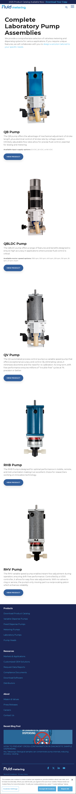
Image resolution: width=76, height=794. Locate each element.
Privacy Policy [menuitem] (23, 774)
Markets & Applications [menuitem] (14, 656)
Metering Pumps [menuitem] (12, 629)
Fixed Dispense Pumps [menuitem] (14, 624)
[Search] (66, 7)
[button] (72, 6)
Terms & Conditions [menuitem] (10, 774)
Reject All (65, 789)
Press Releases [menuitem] (11, 705)
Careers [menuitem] (7, 710)
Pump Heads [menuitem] (10, 640)
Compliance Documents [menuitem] (15, 672)
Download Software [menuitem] (13, 678)
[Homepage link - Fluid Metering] (14, 770)
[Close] (72, 779)
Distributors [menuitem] (9, 683)
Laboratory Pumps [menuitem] (12, 635)
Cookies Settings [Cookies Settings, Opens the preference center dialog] (10, 789)
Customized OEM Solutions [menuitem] (17, 662)
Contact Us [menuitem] (9, 715)
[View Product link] (13, 156)
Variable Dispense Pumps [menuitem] (16, 619)
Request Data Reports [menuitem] (14, 667)
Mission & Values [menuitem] (11, 699)
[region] (38, 785)
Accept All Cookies (47, 789)
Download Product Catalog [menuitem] (17, 613)
